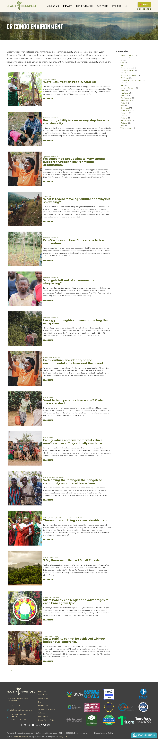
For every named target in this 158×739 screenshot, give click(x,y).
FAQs (40, 702)
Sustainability (54, 79)
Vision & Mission (44, 695)
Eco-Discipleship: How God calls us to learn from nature (74, 241)
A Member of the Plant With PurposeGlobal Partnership (17, 699)
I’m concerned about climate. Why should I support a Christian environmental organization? (74, 162)
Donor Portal (144, 9)
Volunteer (42, 713)
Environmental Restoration (130, 80)
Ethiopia (123, 83)
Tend (122, 116)
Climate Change (126, 68)
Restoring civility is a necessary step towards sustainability (76, 122)
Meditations (46, 79)
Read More (48, 99)
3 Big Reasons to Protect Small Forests (71, 560)
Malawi (123, 90)
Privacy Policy (43, 717)
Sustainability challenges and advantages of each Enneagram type (76, 601)
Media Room (43, 706)
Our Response (126, 98)
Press (122, 106)
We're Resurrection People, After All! (70, 82)
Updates (61, 477)
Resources (66, 518)
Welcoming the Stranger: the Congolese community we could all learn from (72, 481)
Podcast (123, 103)
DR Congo (48, 477)
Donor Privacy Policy (46, 720)
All (44, 357)
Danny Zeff (62, 737)
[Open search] (126, 6)
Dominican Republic (128, 75)
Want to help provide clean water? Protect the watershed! (74, 401)
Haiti (122, 85)
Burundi (123, 65)
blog (122, 63)
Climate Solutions (127, 70)
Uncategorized (126, 120)
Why (122, 126)
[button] (54, 6)
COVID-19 (124, 73)
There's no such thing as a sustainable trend (75, 520)
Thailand (123, 118)
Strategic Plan (43, 698)
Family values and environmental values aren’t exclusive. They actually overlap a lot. (75, 441)
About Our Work (126, 55)
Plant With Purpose (20, 737)
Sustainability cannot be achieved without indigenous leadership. (74, 640)
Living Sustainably (50, 518)
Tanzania (123, 113)
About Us (42, 691)
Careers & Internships (46, 709)
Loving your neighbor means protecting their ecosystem (76, 321)
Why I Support (126, 128)
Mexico (123, 95)
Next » (11, 671)
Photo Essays (125, 100)
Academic (124, 58)
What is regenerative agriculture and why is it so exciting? (76, 200)
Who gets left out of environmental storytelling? (69, 281)
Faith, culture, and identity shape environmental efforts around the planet (73, 361)
